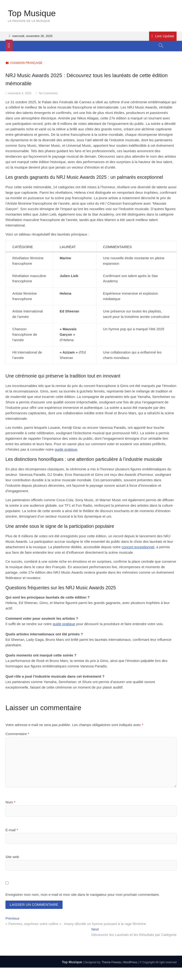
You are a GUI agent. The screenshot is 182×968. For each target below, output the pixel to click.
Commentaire (17, 734)
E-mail (11, 830)
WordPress (130, 963)
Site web (12, 857)
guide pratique (66, 449)
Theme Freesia (111, 963)
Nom (10, 802)
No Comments (48, 93)
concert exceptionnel (138, 547)
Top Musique (32, 13)
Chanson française (26, 63)
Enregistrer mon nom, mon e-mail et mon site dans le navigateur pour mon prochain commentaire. (82, 895)
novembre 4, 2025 (20, 93)
